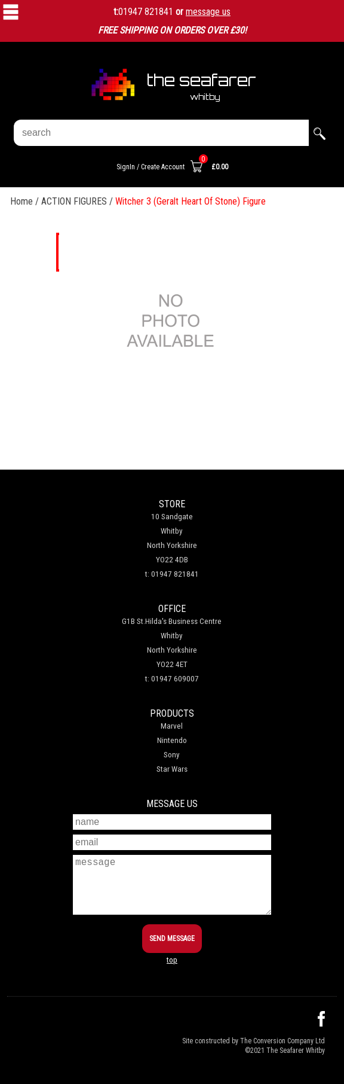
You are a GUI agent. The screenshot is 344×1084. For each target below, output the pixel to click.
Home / (25, 201)
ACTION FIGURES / (78, 201)
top (172, 959)
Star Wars (172, 769)
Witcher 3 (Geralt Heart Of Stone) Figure (190, 201)
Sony (172, 754)
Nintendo (172, 740)
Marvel (172, 725)
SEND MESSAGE (172, 938)
